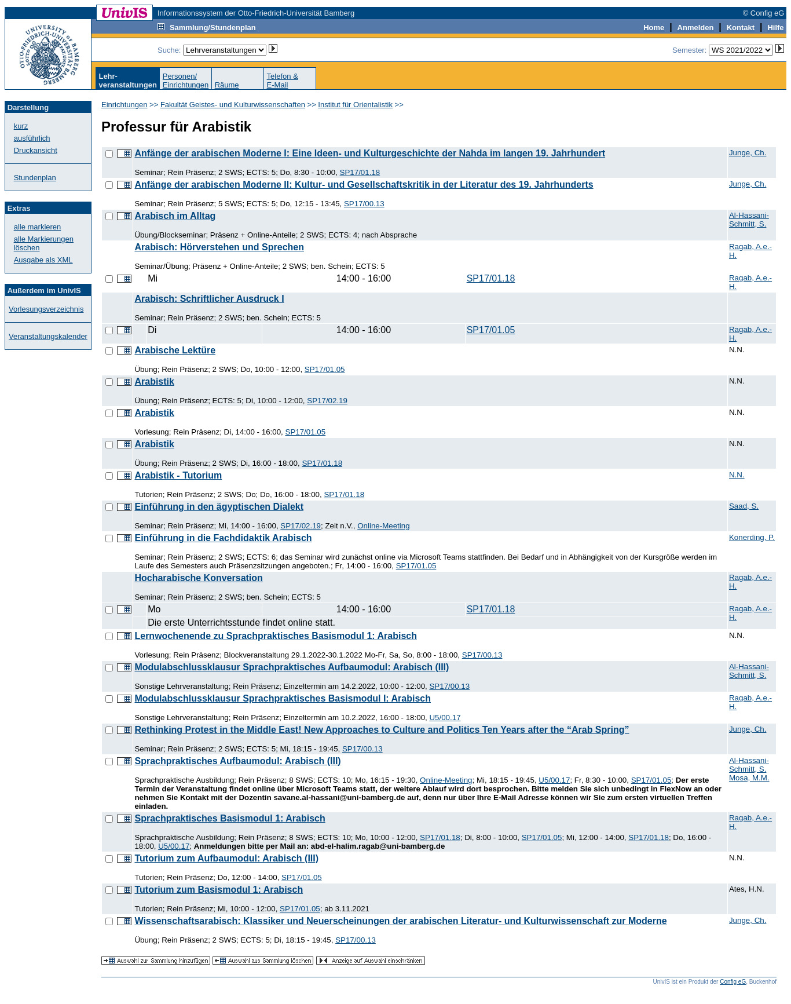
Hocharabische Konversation (198, 578)
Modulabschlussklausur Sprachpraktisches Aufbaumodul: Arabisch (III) (291, 667)
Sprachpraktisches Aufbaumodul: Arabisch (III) (237, 761)
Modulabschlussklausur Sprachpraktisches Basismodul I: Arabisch (282, 698)
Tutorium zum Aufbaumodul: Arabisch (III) (226, 858)
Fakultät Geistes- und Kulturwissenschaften (232, 104)
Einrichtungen (124, 104)
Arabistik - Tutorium (178, 475)
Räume (227, 85)
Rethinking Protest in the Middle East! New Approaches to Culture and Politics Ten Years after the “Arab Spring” (381, 730)
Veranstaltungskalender (48, 336)
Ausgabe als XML (43, 259)
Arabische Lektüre (174, 350)
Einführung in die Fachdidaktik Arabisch (223, 538)
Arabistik (154, 381)
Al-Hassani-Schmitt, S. (749, 219)
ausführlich (32, 138)
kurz (21, 126)
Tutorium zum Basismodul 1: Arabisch (218, 890)
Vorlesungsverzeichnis (46, 309)
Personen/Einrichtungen (186, 80)
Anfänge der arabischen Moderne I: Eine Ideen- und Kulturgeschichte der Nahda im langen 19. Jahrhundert (369, 153)
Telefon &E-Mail (282, 80)
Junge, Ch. (747, 152)
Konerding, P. (752, 537)
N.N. (737, 474)
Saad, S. (744, 506)
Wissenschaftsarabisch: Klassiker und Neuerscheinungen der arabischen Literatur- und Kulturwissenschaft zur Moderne (400, 921)
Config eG (733, 982)
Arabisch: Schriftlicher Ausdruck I (209, 299)
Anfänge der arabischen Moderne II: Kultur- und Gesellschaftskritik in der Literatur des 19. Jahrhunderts (363, 184)
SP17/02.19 (327, 400)
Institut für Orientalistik (355, 104)
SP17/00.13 (364, 203)
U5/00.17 (444, 717)
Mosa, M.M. (749, 777)
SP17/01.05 (491, 330)
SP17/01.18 (360, 172)
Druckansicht (35, 150)
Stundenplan (35, 177)
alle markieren (37, 226)
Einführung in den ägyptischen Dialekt (218, 507)
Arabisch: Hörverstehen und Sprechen (219, 247)
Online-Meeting (383, 525)
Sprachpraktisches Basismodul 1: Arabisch (229, 818)
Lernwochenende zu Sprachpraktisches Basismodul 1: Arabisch (275, 636)
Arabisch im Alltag (174, 216)
